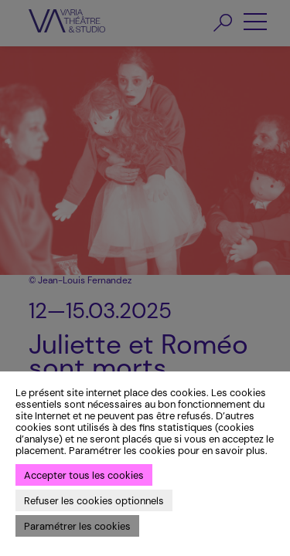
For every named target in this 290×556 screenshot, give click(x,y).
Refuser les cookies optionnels (94, 500)
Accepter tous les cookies (84, 475)
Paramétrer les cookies (77, 526)
